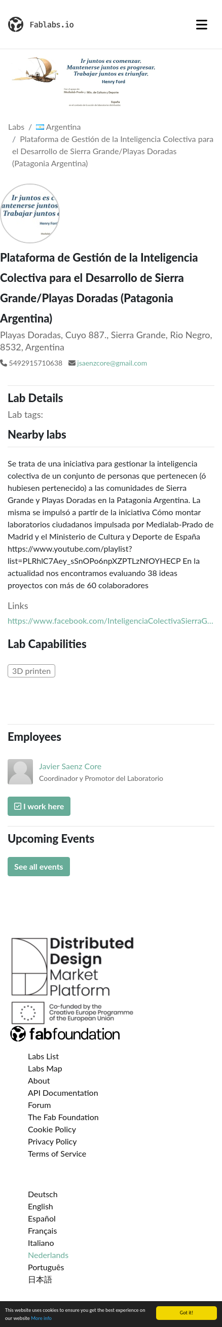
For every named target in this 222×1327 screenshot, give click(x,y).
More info (41, 1318)
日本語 (40, 1279)
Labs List (43, 1056)
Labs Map (45, 1068)
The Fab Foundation (63, 1117)
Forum (39, 1104)
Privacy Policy (52, 1141)
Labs (16, 126)
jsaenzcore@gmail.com (112, 362)
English (40, 1206)
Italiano (41, 1242)
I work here (39, 806)
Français (42, 1230)
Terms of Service (57, 1153)
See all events (38, 866)
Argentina (58, 126)
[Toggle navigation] (202, 24)
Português (46, 1267)
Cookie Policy (52, 1129)
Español (42, 1218)
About (39, 1080)
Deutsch (43, 1194)
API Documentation (63, 1092)
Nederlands (48, 1255)
